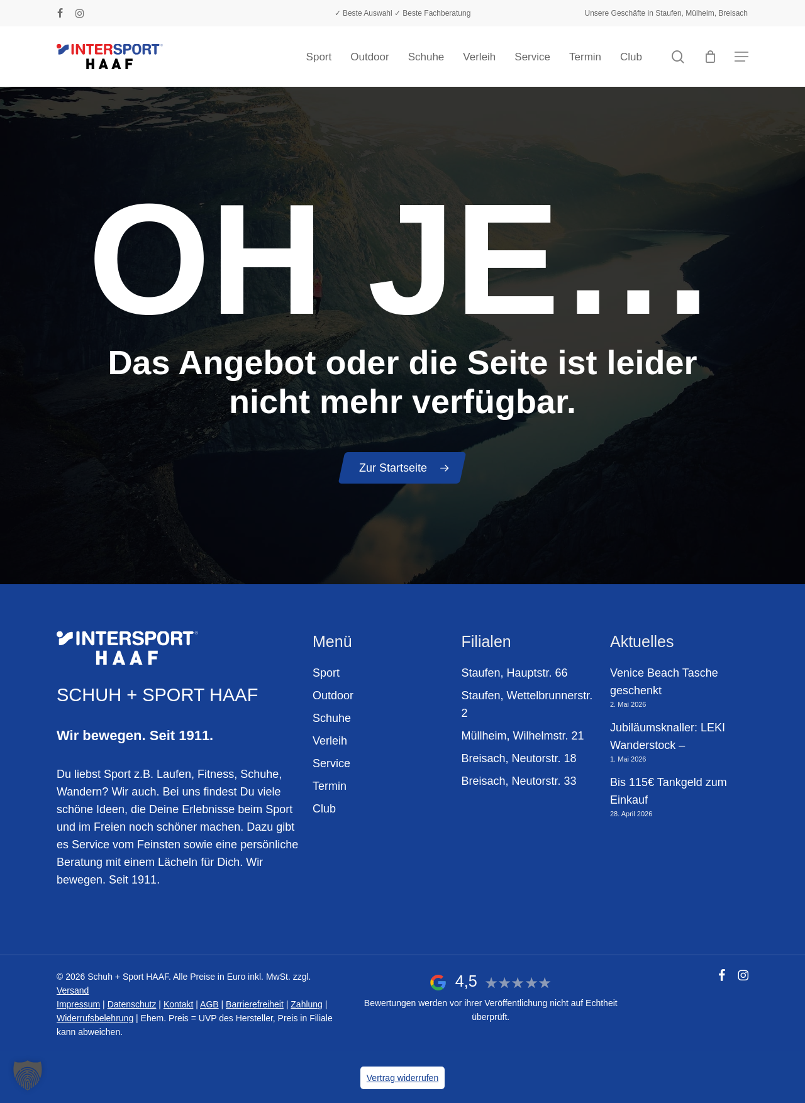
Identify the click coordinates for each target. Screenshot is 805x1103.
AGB (209, 1004)
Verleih (330, 740)
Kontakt (178, 1004)
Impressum (78, 1004)
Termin (330, 786)
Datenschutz (132, 1004)
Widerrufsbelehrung (95, 1018)
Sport (326, 673)
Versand (73, 990)
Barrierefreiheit (255, 1004)
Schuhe (332, 718)
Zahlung (307, 1004)
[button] (741, 57)
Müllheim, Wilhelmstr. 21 (523, 735)
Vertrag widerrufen (402, 1078)
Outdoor (333, 695)
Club (324, 808)
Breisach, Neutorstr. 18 (519, 758)
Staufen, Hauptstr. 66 (515, 673)
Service (331, 763)
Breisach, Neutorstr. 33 (519, 781)
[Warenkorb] (710, 57)
